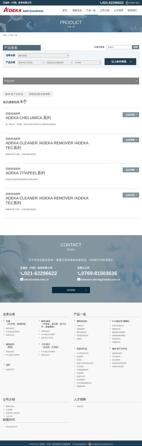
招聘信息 (80, 404)
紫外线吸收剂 (82, 331)
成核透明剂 (81, 328)
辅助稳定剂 (116, 328)
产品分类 (10, 62)
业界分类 (10, 55)
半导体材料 (116, 354)
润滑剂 (79, 358)
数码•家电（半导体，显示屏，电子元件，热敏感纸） (53, 323)
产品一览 (91, 10)
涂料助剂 (80, 354)
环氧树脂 (80, 371)
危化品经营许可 (12, 424)
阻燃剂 (79, 338)
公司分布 (9, 414)
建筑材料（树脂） (9, 344)
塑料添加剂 (10, 327)
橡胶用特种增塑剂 (119, 331)
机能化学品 (10, 334)
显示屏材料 (116, 358)
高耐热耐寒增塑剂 (119, 334)
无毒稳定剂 (116, 341)
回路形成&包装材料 (119, 361)
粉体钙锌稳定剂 (118, 324)
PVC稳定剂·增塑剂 (13, 330)
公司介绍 (104, 10)
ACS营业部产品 (83, 351)
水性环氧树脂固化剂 (84, 381)
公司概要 (9, 407)
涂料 (7, 362)
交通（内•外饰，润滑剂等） (16, 322)
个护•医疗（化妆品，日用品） (50, 344)
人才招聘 (118, 10)
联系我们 (132, 10)
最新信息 (77, 10)
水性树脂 (80, 364)
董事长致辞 (10, 404)
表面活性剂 (81, 374)
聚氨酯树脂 (81, 384)
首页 (64, 10)
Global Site (132, 3)
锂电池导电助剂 (118, 364)
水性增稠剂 (81, 377)
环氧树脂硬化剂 (82, 368)
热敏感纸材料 (117, 351)
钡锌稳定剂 (116, 338)
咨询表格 (78, 291)
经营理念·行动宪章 (13, 411)
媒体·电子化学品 (47, 336)
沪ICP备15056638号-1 (78, 442)
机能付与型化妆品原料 (85, 361)
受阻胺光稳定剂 (82, 334)
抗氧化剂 (80, 324)
